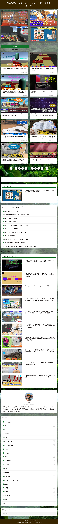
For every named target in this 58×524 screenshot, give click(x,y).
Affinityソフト (29, 422)
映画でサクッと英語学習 (29, 480)
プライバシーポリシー (26, 520)
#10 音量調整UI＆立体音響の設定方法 (15, 242)
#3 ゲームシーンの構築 (10, 218)
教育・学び (29, 476)
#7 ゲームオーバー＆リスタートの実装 (15, 232)
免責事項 (34, 520)
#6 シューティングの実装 (11, 228)
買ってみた (43, 46)
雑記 (29, 503)
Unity (29, 429)
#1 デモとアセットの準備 (11, 211)
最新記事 (15, 46)
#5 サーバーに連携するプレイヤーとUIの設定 (17, 225)
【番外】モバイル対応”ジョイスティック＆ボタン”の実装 (20, 246)
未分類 (29, 484)
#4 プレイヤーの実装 (10, 221)
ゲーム (29, 437)
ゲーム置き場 (15, 49)
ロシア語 (29, 464)
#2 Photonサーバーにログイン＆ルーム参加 (16, 214)
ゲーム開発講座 (29, 445)
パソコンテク (29, 457)
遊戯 (29, 499)
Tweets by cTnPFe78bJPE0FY (10, 251)
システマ (29, 449)
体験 (29, 468)
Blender (29, 426)
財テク (29, 491)
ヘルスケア (29, 460)
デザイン (29, 453)
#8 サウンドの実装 (9, 235)
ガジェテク (29, 433)
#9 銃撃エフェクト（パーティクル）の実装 (16, 239)
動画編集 (29, 472)
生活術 (29, 488)
